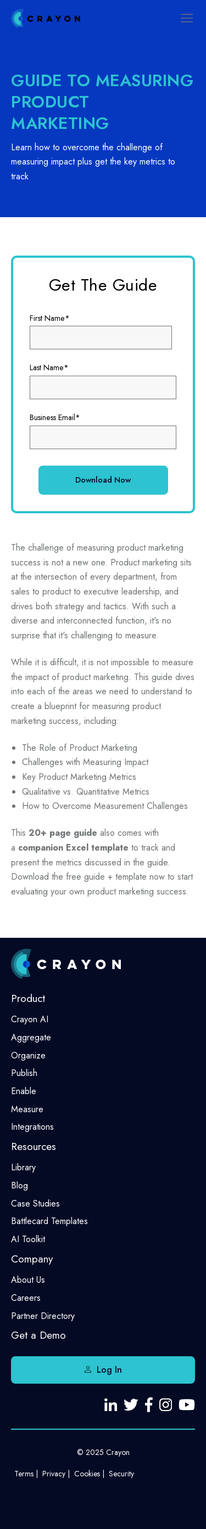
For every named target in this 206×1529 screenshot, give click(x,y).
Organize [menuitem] (28, 1055)
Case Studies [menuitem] (35, 1203)
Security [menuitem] (121, 1473)
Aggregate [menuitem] (31, 1037)
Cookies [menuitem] (87, 1473)
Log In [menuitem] (109, 1369)
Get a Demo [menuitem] (38, 1335)
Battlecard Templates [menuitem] (49, 1221)
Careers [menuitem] (26, 1298)
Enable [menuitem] (23, 1091)
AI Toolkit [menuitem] (28, 1239)
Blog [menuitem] (19, 1185)
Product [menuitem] (28, 998)
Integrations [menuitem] (32, 1126)
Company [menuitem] (32, 1258)
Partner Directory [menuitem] (43, 1316)
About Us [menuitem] (28, 1279)
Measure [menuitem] (27, 1109)
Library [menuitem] (23, 1167)
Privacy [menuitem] (53, 1473)
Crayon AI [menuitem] (29, 1019)
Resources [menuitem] (33, 1146)
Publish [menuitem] (24, 1073)
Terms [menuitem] (24, 1473)
